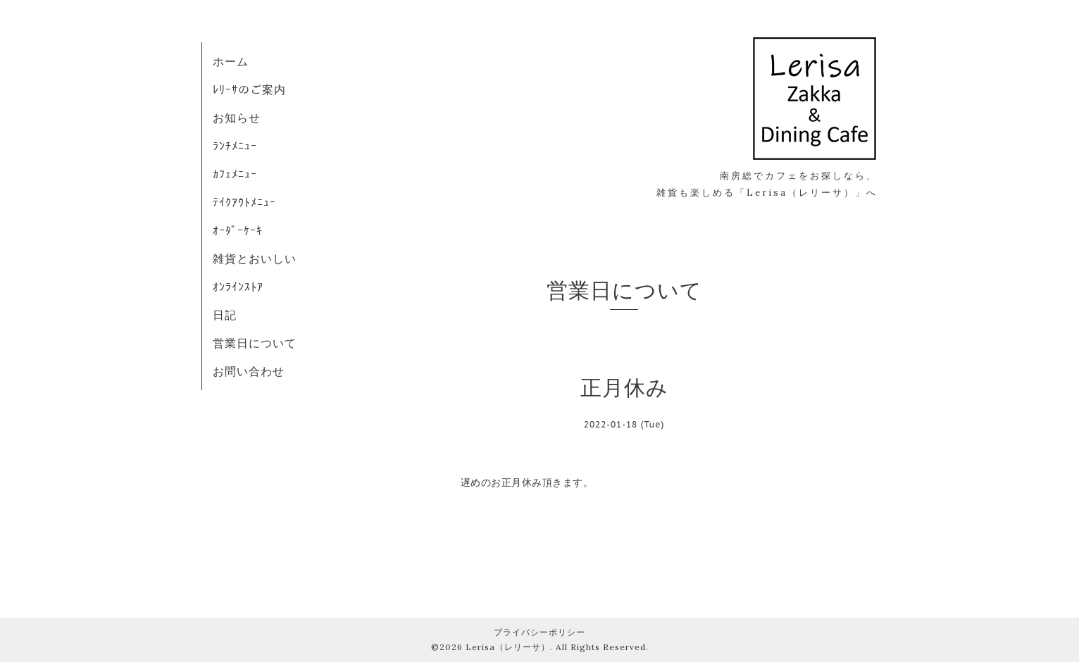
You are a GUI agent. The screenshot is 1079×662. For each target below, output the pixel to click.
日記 (225, 315)
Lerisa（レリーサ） (508, 647)
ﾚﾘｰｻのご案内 (249, 89)
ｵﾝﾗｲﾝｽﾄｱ (238, 287)
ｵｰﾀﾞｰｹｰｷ (238, 230)
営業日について (255, 343)
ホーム (231, 61)
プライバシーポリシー (539, 632)
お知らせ (237, 118)
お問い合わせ (249, 371)
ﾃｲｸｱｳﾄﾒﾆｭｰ (244, 202)
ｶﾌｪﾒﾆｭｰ (235, 174)
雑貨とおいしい (255, 258)
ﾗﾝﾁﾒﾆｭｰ (235, 146)
